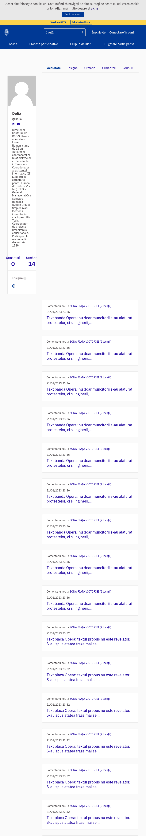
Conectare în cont (121, 32)
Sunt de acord (72, 14)
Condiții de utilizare (16, 815)
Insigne (72, 68)
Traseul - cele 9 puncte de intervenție (92, 724)
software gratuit (58, 828)
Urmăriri (89, 68)
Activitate (54, 68)
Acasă (13, 44)
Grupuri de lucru (81, 44)
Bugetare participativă (119, 44)
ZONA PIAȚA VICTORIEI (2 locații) (90, 81)
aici (95, 8)
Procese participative (43, 44)
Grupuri (128, 68)
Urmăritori (109, 68)
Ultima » (107, 793)
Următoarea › (89, 793)
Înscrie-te (99, 32)
